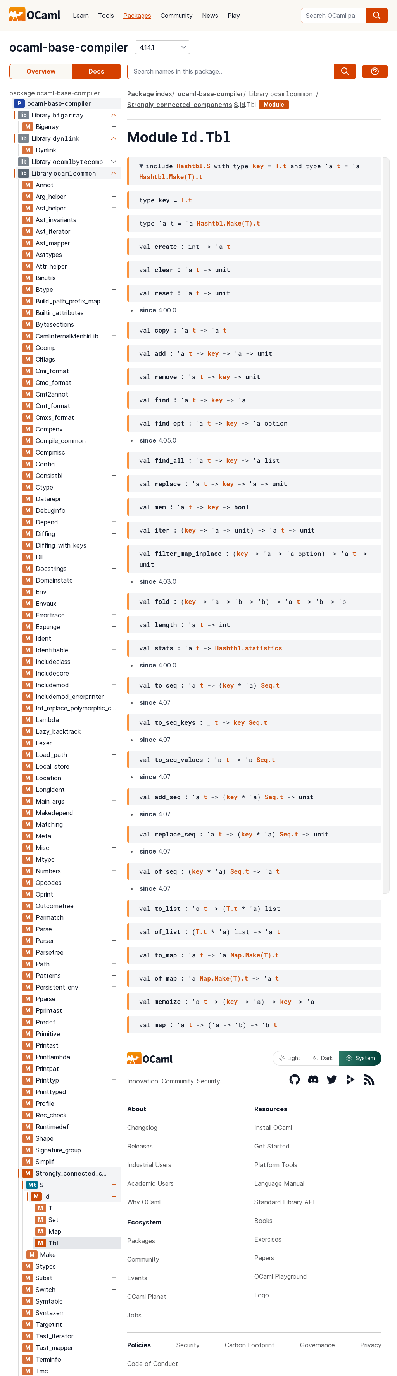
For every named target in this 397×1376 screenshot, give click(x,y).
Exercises (267, 1239)
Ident (43, 638)
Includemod (52, 685)
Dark (323, 1058)
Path (43, 964)
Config (45, 464)
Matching (49, 824)
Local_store (52, 766)
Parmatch (50, 917)
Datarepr (48, 499)
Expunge (48, 627)
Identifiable (52, 650)
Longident (50, 789)
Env (41, 592)
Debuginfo (51, 510)
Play (234, 15)
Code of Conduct (152, 1363)
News (210, 15)
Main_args (50, 801)
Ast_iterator (53, 231)
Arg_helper (51, 196)
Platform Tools (275, 1165)
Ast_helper (51, 208)
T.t (281, 166)
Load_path (51, 755)
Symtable (49, 1301)
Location (48, 778)
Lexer (44, 743)
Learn (81, 15)
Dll (39, 557)
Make (48, 1255)
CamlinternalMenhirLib (67, 336)
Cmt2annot (52, 394)
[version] (162, 47)
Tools (106, 15)
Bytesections (55, 324)
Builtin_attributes (60, 313)
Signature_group (58, 1150)
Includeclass (53, 662)
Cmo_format (53, 382)
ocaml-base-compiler (68, 47)
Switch (45, 1289)
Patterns (48, 975)
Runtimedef (52, 1127)
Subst (44, 1278)
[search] (377, 15)
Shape (45, 1138)
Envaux (46, 603)
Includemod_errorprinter (70, 696)
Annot (45, 185)
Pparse (45, 999)
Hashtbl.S (193, 166)
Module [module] (274, 104)
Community (177, 15)
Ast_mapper (53, 243)
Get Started (272, 1146)
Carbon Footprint (249, 1345)
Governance (317, 1345)
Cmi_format (52, 371)
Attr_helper (51, 266)
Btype (44, 289)
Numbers (48, 871)
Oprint (44, 894)
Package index (149, 94)
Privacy (370, 1345)
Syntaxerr (50, 1313)
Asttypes (49, 255)
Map (54, 1231)
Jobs (134, 1315)
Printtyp (47, 1080)
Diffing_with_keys (61, 545)
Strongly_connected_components (73, 1173)
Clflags (45, 359)
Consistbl (49, 475)
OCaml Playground (280, 1276)
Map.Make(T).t (254, 955)
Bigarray (47, 127)
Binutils (46, 278)
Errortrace (50, 615)
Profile (45, 1103)
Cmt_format (53, 406)
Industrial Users (149, 1165)
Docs (96, 71)
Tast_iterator (54, 1336)
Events (137, 1278)
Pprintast (49, 1010)
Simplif (45, 1162)
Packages (137, 15)
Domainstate (54, 580)
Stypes (46, 1266)
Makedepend (54, 813)
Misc (42, 848)
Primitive (48, 1034)
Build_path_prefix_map (68, 301)
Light (289, 1058)
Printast (47, 1045)
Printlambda (53, 1057)
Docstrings (51, 568)
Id (47, 1196)
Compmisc (50, 452)
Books (263, 1220)
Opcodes (49, 882)
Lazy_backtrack (58, 731)
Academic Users (150, 1183)
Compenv (49, 429)
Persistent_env (57, 987)
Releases (140, 1146)
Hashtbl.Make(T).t (170, 176)
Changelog (142, 1127)
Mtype (45, 859)
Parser (45, 941)
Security (188, 1345)
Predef (45, 1022)
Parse (44, 929)
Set (53, 1220)
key (258, 166)
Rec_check (51, 1115)
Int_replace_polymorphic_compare (78, 708)
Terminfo (48, 1359)
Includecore (52, 673)
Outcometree (55, 906)
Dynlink (46, 150)
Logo (261, 1295)
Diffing (45, 534)
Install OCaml (273, 1127)
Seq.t (270, 685)
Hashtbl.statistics (248, 648)
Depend (47, 522)
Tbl (53, 1243)
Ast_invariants (56, 220)
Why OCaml (144, 1202)
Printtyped (51, 1092)
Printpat (47, 1069)
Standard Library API (284, 1202)
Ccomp (46, 348)
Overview (40, 71)
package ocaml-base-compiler (54, 93)
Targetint (49, 1324)
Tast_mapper (54, 1348)
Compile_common (61, 441)
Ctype (44, 487)
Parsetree (50, 952)
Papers (264, 1258)
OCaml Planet (146, 1296)
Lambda (47, 720)
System (360, 1058)
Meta (43, 836)
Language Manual (279, 1183)
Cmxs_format (55, 417)
